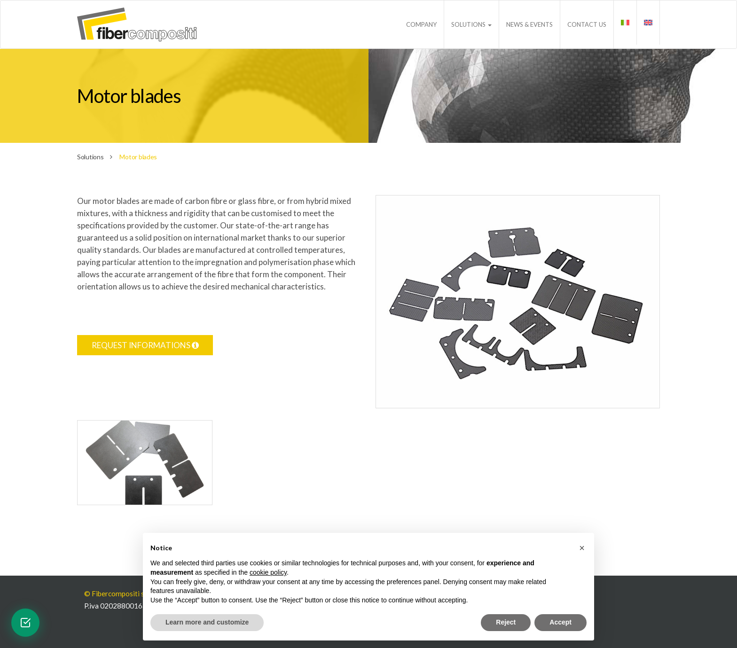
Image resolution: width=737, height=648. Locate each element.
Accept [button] (560, 622)
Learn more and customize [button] (207, 622)
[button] (581, 547)
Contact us (586, 24)
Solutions (471, 24)
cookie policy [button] (268, 572)
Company (421, 24)
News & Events (529, 24)
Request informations (145, 345)
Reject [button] (506, 622)
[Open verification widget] (25, 623)
